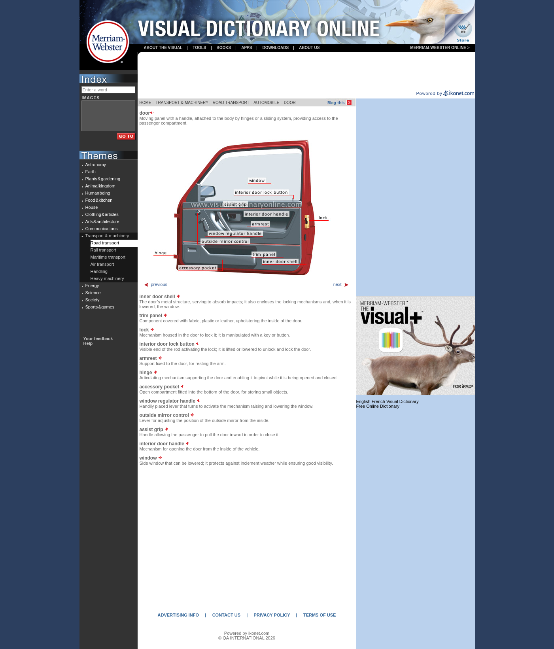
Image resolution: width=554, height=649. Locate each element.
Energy (92, 285)
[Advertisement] (306, 71)
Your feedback (98, 338)
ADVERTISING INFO (178, 615)
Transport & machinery (107, 235)
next (341, 284)
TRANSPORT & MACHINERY (181, 102)
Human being (97, 193)
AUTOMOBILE (266, 102)
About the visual (163, 47)
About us (309, 47)
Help (88, 343)
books (224, 47)
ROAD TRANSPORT (231, 102)
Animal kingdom (100, 186)
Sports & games (100, 307)
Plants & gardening (103, 178)
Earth (90, 171)
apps (246, 47)
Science (93, 292)
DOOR (290, 102)
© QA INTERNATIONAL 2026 (246, 638)
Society (92, 299)
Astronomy (95, 164)
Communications (101, 228)
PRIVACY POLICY (272, 615)
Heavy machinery (107, 278)
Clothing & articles (102, 214)
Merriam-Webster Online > (439, 47)
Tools (199, 47)
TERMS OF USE (319, 615)
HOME (145, 102)
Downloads (275, 47)
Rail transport (103, 250)
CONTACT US (226, 615)
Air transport (102, 264)
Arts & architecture (102, 221)
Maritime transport (108, 257)
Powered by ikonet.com (246, 633)
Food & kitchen (99, 200)
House (91, 207)
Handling (99, 271)
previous (156, 284)
